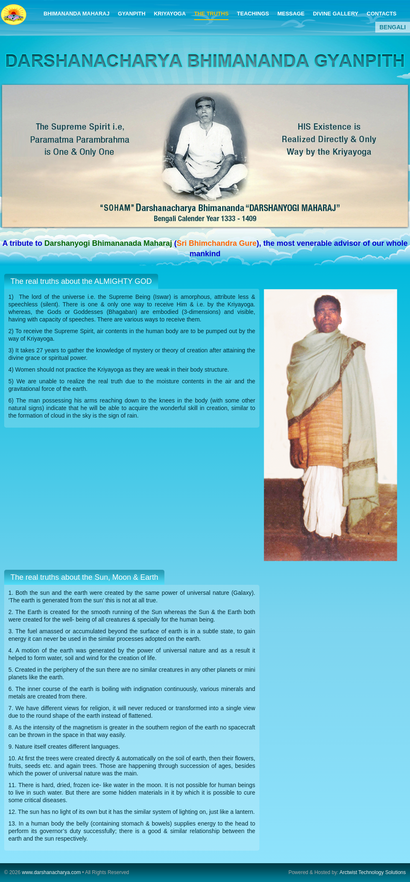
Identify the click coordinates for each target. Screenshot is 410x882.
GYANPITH (132, 13)
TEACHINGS (253, 13)
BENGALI (392, 27)
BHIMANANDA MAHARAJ (77, 13)
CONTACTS (382, 13)
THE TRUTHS (211, 13)
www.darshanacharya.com (51, 872)
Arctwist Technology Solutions (372, 872)
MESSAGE (291, 13)
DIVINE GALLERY (336, 13)
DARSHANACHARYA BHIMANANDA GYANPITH (14, 17)
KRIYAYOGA (170, 13)
